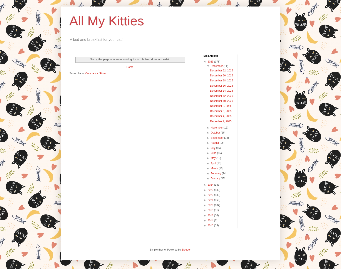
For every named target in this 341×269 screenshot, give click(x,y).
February (216, 173)
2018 (211, 215)
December (217, 66)
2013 (211, 225)
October (216, 132)
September (217, 137)
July (213, 148)
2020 (211, 205)
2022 (211, 194)
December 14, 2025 (221, 90)
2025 (211, 61)
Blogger (186, 249)
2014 (211, 220)
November (217, 127)
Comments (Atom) (95, 73)
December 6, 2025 (221, 111)
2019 (211, 210)
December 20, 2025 (221, 75)
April (214, 163)
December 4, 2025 (221, 116)
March (215, 168)
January (216, 178)
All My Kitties (106, 21)
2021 (211, 199)
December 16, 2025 (221, 85)
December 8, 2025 (221, 105)
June (214, 153)
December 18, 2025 (221, 80)
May (213, 158)
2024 (211, 184)
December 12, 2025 (221, 95)
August (215, 142)
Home (129, 67)
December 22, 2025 (221, 70)
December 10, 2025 (221, 100)
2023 (211, 189)
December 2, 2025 (221, 121)
